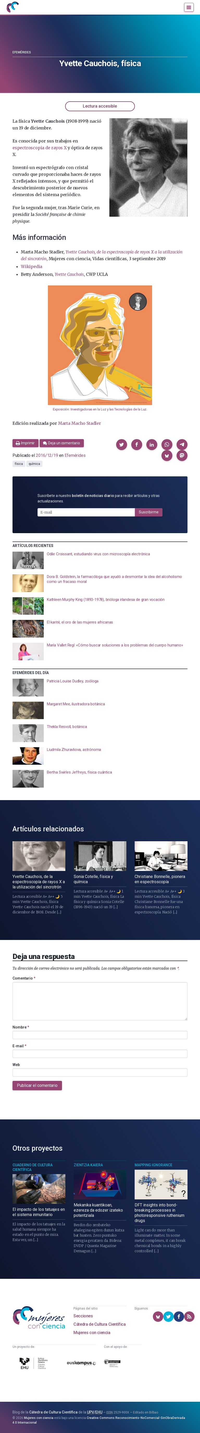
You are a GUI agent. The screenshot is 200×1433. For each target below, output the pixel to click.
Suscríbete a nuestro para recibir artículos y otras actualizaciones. (99, 498)
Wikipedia (31, 266)
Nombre (20, 1027)
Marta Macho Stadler (79, 423)
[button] (121, 444)
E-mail (19, 1046)
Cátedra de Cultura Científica (99, 1324)
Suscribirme (149, 512)
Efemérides (21, 52)
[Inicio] (12, 7)
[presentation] (100, 560)
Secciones (83, 1315)
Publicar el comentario (37, 1085)
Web (16, 1065)
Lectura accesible (100, 106)
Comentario (23, 978)
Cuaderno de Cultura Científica (32, 1167)
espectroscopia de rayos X (39, 147)
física (19, 464)
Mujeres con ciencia (91, 1332)
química (34, 464)
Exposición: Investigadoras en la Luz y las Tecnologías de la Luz (99, 409)
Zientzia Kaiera (88, 1165)
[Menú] (189, 7)
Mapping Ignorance (153, 1165)
